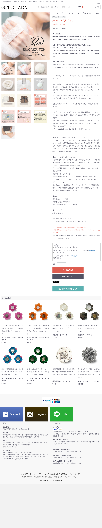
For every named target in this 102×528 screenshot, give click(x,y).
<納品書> (56, 245)
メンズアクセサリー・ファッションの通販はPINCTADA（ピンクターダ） (51, 474)
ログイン (66, 7)
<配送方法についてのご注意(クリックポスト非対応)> (70, 250)
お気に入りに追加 (68, 276)
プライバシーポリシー (72, 477)
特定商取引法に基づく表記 (43, 477)
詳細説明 (92, 250)
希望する (57, 258)
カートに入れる (68, 270)
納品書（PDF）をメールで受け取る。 (66, 247)
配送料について (27, 477)
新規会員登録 (43, 7)
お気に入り (55, 7)
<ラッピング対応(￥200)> (61, 256)
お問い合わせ (58, 477)
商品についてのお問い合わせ (68, 289)
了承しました (58, 252)
